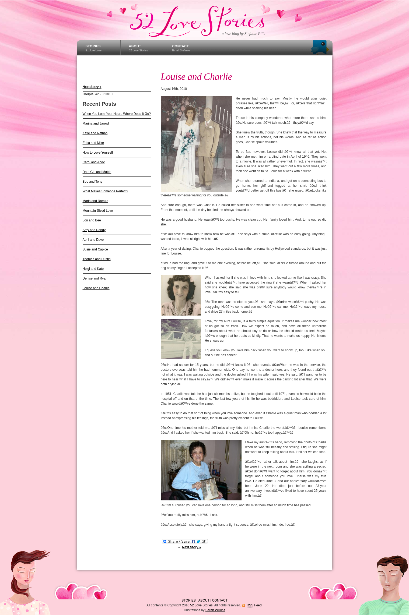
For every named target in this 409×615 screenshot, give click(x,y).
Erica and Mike (93, 143)
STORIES (94, 48)
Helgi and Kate (93, 269)
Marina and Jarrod (96, 123)
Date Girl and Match (97, 172)
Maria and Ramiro (95, 201)
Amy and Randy (94, 230)
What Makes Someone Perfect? (105, 191)
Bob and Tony (92, 181)
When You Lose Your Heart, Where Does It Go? (117, 114)
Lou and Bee (92, 220)
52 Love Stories (204, 20)
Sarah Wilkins (215, 610)
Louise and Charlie (96, 288)
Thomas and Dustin (97, 259)
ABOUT (138, 48)
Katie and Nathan (95, 133)
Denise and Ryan (95, 278)
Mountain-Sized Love (98, 211)
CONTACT (181, 48)
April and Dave (93, 240)
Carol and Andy (94, 162)
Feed (254, 605)
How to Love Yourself (98, 152)
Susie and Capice (95, 249)
